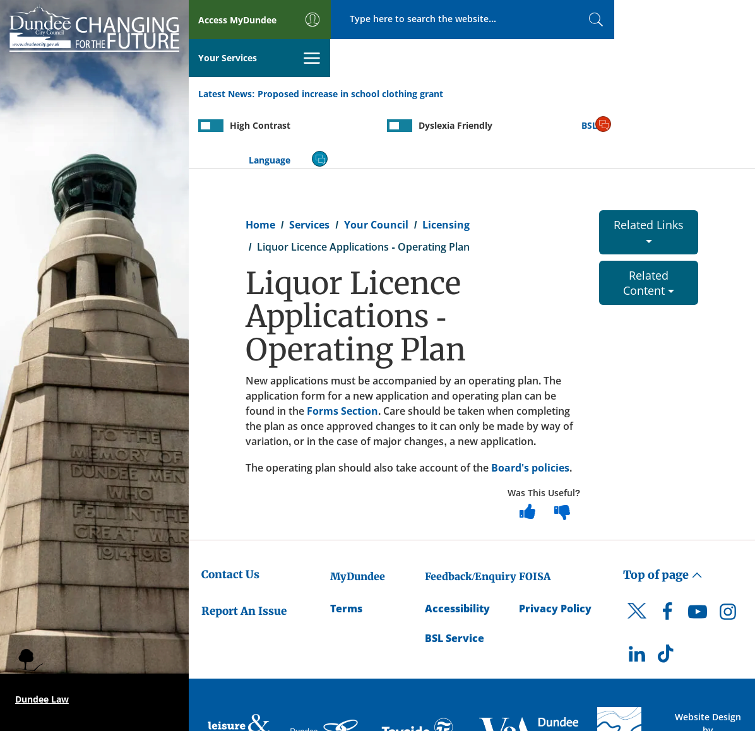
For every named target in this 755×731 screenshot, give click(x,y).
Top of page (663, 511)
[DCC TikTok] (667, 594)
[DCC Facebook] (667, 551)
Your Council (376, 162)
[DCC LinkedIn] (637, 594)
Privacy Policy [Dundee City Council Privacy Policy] (555, 545)
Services (309, 162)
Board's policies (530, 405)
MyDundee (357, 513)
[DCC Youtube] (697, 551)
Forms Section (342, 348)
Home (260, 162)
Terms (346, 545)
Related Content (648, 220)
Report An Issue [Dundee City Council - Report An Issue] (244, 548)
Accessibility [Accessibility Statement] (457, 545)
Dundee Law (42, 699)
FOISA (534, 513)
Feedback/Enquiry (470, 513)
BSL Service (454, 575)
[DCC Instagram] (728, 551)
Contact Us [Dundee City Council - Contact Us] (230, 511)
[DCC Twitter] (637, 558)
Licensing (446, 162)
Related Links (649, 167)
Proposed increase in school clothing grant (350, 56)
